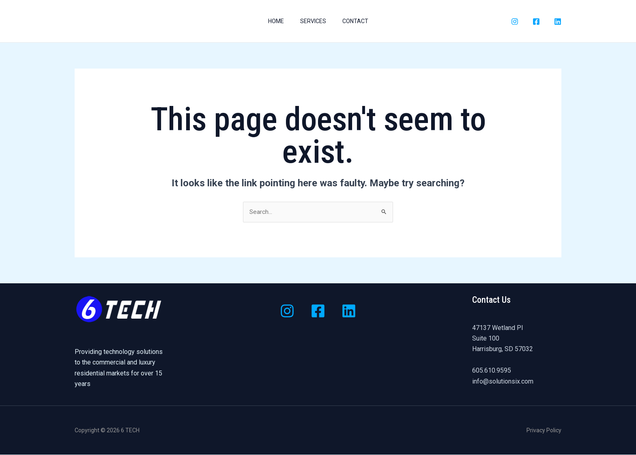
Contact (359, 21)
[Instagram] (514, 21)
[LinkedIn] (557, 21)
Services (313, 21)
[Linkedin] (349, 311)
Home (273, 21)
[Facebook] (536, 21)
